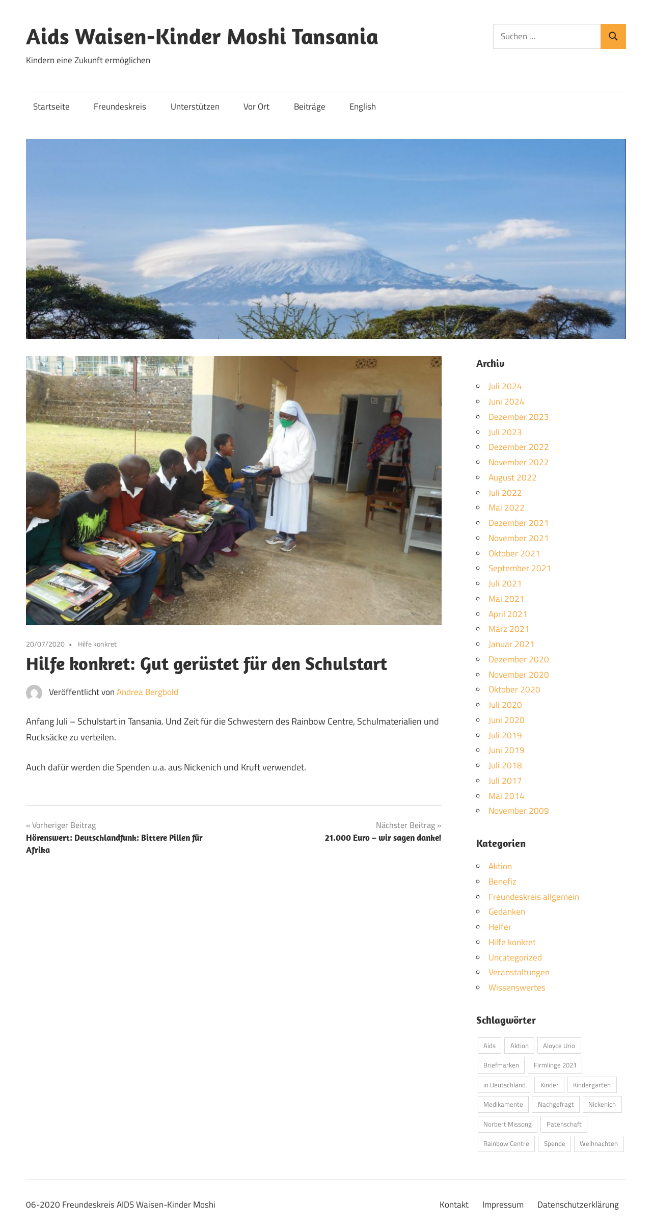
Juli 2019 (505, 735)
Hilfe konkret (97, 643)
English (362, 106)
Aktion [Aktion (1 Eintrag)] (519, 1045)
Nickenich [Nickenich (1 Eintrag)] (602, 1104)
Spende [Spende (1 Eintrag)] (554, 1143)
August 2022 (512, 477)
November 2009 (518, 810)
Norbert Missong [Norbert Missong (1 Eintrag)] (507, 1124)
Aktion (500, 866)
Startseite (51, 106)
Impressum (503, 1204)
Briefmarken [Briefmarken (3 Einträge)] (501, 1065)
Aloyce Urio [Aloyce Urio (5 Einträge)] (559, 1045)
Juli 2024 (505, 386)
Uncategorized (515, 957)
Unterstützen (195, 106)
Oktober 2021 (514, 553)
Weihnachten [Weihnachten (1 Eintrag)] (599, 1143)
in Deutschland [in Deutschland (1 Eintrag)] (504, 1085)
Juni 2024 (506, 401)
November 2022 (518, 462)
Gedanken (506, 911)
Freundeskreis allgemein (533, 896)
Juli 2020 (505, 704)
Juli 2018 (505, 765)
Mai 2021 (506, 598)
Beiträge (309, 106)
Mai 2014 (506, 796)
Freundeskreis (120, 106)
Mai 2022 (506, 507)
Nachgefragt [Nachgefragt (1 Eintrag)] (556, 1104)
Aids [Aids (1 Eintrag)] (489, 1045)
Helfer (499, 926)
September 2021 (520, 568)
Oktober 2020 (514, 689)
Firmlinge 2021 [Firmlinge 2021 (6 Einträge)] (555, 1065)
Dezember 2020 (518, 659)
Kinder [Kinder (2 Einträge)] (549, 1085)
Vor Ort (256, 106)
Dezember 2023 (518, 416)
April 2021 (508, 614)
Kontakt (454, 1204)
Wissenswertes (517, 987)
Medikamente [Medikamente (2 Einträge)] (503, 1104)
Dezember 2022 (518, 446)
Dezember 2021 (518, 522)
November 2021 (518, 538)
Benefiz (502, 881)
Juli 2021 (505, 583)
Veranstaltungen (519, 972)
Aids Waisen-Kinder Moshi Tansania (202, 36)
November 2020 (518, 674)
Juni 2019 (506, 750)
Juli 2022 (505, 492)
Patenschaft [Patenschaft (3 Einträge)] (564, 1124)
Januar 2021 (511, 644)
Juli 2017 (505, 780)
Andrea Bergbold (147, 692)
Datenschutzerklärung (578, 1204)
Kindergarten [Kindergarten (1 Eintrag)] (592, 1085)
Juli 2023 (505, 432)
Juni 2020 (506, 720)
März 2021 (509, 628)
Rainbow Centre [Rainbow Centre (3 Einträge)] (506, 1143)
